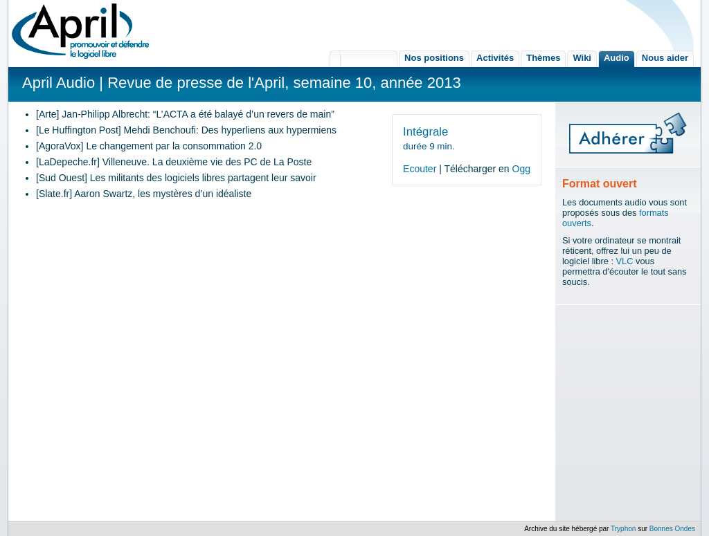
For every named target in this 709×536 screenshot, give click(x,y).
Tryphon (623, 529)
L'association (364, 58)
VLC (625, 261)
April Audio (58, 82)
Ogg (521, 168)
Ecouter (419, 168)
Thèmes (543, 58)
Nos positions (434, 58)
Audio (616, 58)
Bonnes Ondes (672, 529)
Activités (495, 58)
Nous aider (665, 58)
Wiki (582, 58)
